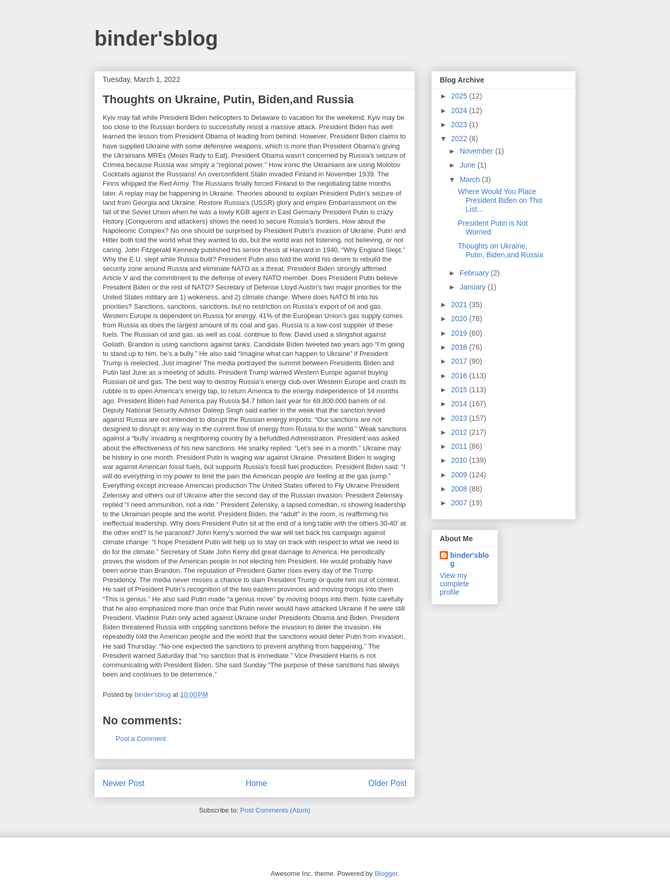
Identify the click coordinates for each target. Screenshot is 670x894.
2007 (460, 503)
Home (257, 783)
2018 (460, 347)
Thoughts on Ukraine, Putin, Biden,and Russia (500, 250)
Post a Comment (141, 738)
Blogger (385, 873)
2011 (460, 446)
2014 (460, 404)
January (473, 287)
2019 (460, 333)
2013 (460, 418)
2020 (460, 318)
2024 (460, 110)
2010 (460, 460)
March (470, 179)
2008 (460, 489)
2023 (460, 124)
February (475, 273)
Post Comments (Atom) (275, 810)
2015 (460, 390)
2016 (460, 376)
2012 (460, 432)
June (468, 165)
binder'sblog (156, 38)
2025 (460, 96)
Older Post (387, 783)
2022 (460, 138)
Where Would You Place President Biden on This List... (500, 200)
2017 (460, 361)
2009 (460, 475)
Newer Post (124, 783)
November (477, 151)
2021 (460, 304)
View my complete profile (454, 583)
